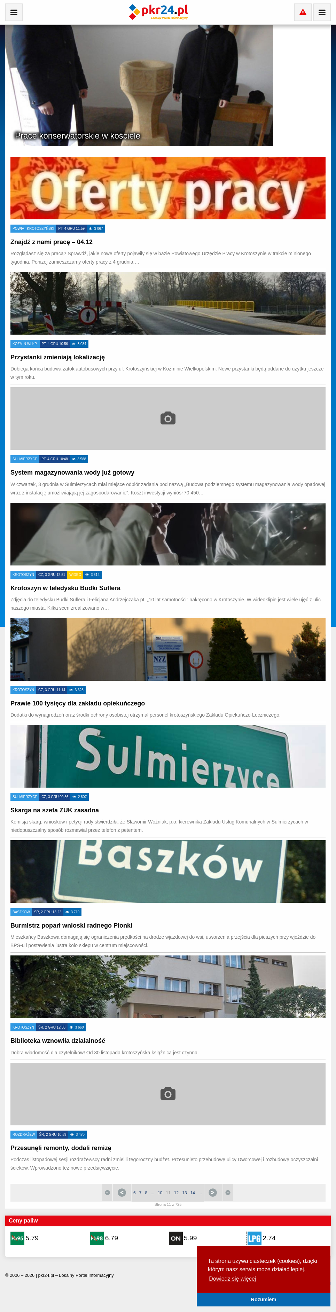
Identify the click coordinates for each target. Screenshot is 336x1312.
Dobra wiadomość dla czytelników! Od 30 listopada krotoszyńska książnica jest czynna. (104, 1052)
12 (176, 1192)
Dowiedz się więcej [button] (232, 1279)
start (107, 1192)
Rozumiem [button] (263, 1299)
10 (160, 1192)
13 (184, 1192)
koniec (228, 1192)
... (152, 1192)
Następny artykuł (213, 1192)
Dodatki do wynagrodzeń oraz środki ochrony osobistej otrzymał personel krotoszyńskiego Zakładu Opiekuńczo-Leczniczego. (145, 715)
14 (192, 1192)
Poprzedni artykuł (122, 1192)
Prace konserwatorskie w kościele (77, 135)
